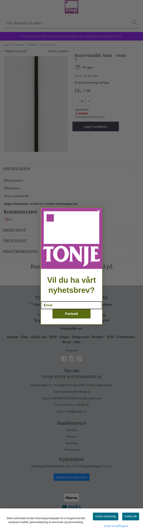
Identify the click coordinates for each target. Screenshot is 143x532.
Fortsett (71, 319)
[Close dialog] (99, 217)
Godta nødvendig (105, 516)
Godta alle (131, 516)
